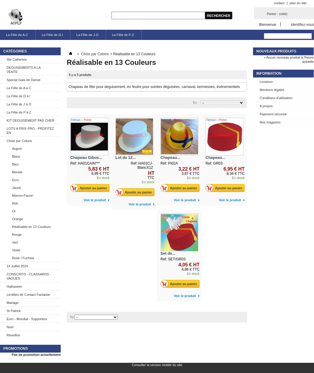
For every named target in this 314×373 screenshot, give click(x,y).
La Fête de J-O (87, 35)
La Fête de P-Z (123, 35)
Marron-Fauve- (23, 195)
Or (14, 211)
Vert (15, 242)
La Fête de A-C (17, 35)
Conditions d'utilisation (276, 98)
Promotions (15, 349)
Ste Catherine (17, 59)
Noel (10, 327)
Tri (195, 103)
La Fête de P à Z (19, 112)
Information (269, 73)
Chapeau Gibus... (86, 157)
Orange (17, 219)
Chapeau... (170, 157)
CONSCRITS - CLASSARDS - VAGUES (29, 276)
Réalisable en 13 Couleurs (31, 227)
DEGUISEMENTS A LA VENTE (24, 70)
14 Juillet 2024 (17, 266)
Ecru (15, 180)
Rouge (17, 234)
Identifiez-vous (302, 24)
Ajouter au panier (90, 188)
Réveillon (13, 335)
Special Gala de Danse (24, 80)
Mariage (13, 303)
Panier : (277, 14)
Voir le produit (95, 200)
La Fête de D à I (18, 96)
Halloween (14, 286)
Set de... (167, 253)
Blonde (17, 172)
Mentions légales (272, 90)
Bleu (15, 164)
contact (279, 3)
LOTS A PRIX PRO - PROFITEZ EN (30, 131)
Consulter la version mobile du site (157, 365)
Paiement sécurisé (273, 114)
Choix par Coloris (19, 141)
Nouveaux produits (276, 51)
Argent (17, 148)
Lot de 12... (125, 157)
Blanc (16, 156)
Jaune (16, 188)
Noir (15, 203)
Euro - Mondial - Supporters (27, 319)
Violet (16, 250)
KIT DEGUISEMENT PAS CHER (30, 120)
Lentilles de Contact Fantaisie (28, 294)
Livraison (266, 81)
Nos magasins (270, 122)
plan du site (298, 3)
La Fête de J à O (19, 104)
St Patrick (14, 311)
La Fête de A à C (19, 88)
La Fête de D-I (52, 35)
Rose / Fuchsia (23, 258)
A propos (266, 106)
